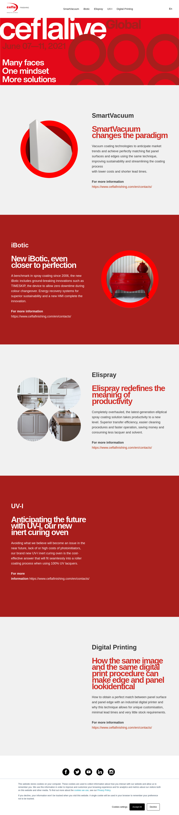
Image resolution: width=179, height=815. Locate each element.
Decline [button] (153, 807)
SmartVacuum (71, 9)
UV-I (109, 9)
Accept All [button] (137, 807)
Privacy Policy (103, 790)
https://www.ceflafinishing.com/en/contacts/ (122, 187)
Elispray (98, 9)
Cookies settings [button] (119, 807)
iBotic (86, 9)
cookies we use (81, 790)
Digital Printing (125, 9)
